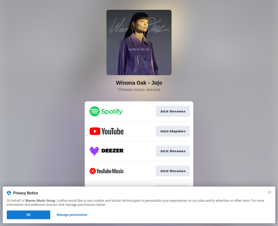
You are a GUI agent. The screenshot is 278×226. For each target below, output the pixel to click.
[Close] (269, 192)
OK (28, 215)
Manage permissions (72, 215)
